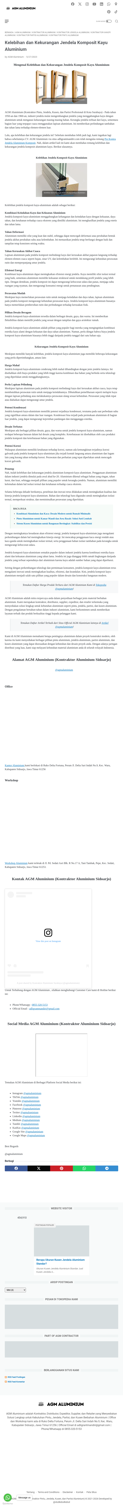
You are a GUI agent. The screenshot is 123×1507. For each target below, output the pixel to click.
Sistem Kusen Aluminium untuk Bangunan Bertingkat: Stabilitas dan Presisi (54, 523)
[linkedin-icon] (101, 4)
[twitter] (39, 1168)
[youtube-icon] (94, 4)
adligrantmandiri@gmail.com (44, 1008)
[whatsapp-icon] (109, 4)
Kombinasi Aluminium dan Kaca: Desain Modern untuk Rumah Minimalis (53, 513)
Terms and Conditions (48, 1492)
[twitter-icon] (80, 4)
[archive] (15, 1290)
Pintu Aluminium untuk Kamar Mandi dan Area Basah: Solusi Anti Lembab (54, 518)
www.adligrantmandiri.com (64, 102)
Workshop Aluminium (16, 863)
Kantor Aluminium (15, 765)
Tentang (30, 1492)
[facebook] (16, 1168)
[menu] (8, 21)
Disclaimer (68, 1492)
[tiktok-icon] (116, 12)
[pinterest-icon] (109, 12)
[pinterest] (61, 1168)
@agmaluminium (64, 670)
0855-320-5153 (40, 1004)
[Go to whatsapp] (8, 1498)
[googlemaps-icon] (116, 4)
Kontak (79, 1492)
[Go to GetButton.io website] (8, 1504)
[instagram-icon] (87, 4)
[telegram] (106, 1168)
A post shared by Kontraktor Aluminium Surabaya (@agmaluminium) (48, 983)
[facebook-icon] (72, 4)
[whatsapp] (84, 1168)
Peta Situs (91, 1492)
